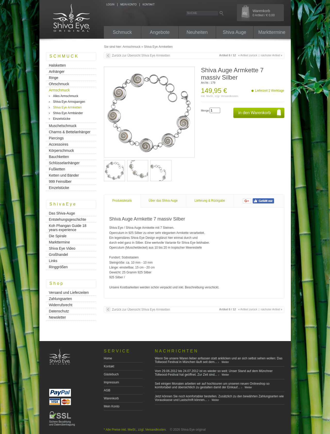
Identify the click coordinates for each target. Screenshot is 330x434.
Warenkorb (264, 13)
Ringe (54, 78)
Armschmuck (132, 47)
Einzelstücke (61, 119)
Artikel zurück (247, 55)
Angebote (160, 32)
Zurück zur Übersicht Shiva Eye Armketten (141, 55)
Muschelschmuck (63, 126)
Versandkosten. (230, 96)
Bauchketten (59, 157)
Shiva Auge (234, 32)
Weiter (225, 362)
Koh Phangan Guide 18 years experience (68, 228)
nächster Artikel (271, 55)
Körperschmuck (61, 150)
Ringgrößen (58, 267)
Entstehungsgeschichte (67, 219)
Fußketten (57, 169)
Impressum (111, 382)
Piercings (56, 138)
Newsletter (57, 317)
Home (108, 358)
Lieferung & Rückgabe (209, 200)
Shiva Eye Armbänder (68, 113)
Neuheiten (197, 32)
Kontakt (109, 366)
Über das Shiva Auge (163, 200)
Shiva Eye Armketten (158, 47)
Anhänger (57, 71)
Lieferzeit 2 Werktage (269, 90)
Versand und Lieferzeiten (69, 292)
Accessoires (58, 144)
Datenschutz (59, 311)
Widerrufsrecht (60, 305)
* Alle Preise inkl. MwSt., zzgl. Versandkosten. (135, 429)
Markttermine (271, 32)
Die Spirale (58, 236)
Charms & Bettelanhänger (69, 132)
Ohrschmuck (59, 84)
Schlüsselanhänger (64, 163)
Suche (192, 12)
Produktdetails (122, 200)
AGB (107, 390)
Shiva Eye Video (62, 248)
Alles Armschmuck (65, 96)
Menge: (205, 110)
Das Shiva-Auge (62, 213)
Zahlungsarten (60, 299)
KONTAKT (148, 4)
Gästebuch (111, 374)
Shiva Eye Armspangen (69, 102)
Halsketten (57, 65)
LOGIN (110, 4)
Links (53, 261)
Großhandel (58, 254)
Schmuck (122, 32)
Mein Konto (112, 406)
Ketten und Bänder (64, 175)
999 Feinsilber (60, 181)
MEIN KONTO (128, 4)
